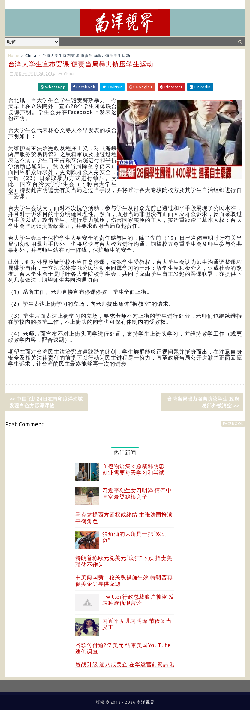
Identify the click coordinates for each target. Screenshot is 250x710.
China (30, 55)
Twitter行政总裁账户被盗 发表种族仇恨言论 (138, 600)
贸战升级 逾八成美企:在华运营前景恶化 (124, 664)
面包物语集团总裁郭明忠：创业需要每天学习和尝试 (136, 469)
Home (14, 55)
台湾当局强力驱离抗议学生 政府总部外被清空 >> (203, 402)
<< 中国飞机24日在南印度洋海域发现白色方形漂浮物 (46, 402)
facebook (233, 424)
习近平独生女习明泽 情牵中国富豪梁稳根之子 (136, 493)
